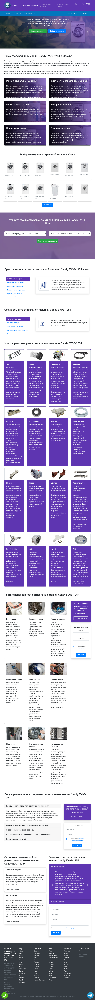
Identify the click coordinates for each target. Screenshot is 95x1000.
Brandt (21, 978)
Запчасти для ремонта (63, 5)
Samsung (67, 951)
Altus (21, 955)
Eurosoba (37, 955)
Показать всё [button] (47, 205)
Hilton (36, 973)
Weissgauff (67, 973)
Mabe (51, 969)
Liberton (51, 964)
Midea (51, 971)
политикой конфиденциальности (70, 928)
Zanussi (66, 978)
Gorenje (36, 966)
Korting (51, 953)
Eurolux (36, 951)
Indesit (51, 949)
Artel (20, 962)
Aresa (21, 960)
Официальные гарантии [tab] (15, 282)
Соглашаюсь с (82, 648)
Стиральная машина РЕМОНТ (25, 5)
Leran (51, 962)
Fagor (36, 960)
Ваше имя (80, 630)
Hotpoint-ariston (39, 980)
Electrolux (37, 953)
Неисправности (29, 13)
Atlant (21, 951)
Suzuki (66, 964)
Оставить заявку (38, 31)
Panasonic (52, 978)
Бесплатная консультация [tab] (16, 290)
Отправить (81, 655)
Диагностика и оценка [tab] (15, 326)
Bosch (21, 975)
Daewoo (22, 982)
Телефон (81, 638)
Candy (21, 980)
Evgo (35, 958)
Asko (21, 964)
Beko (21, 966)
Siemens (66, 958)
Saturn (66, 953)
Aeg (20, 949)
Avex (20, 953)
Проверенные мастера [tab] (15, 286)
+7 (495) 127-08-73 (83, 5)
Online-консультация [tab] (14, 319)
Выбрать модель (57, 31)
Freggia (36, 962)
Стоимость (16, 13)
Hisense (36, 975)
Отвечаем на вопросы (45, 5)
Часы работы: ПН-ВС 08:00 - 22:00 (78, 13)
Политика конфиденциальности (66, 996)
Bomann (22, 973)
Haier (36, 969)
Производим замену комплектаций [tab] (14, 295)
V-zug (65, 966)
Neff (50, 975)
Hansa (36, 971)
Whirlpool (67, 975)
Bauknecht (22, 969)
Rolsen (51, 980)
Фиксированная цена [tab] (14, 279)
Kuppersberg (53, 955)
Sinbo (65, 960)
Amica (21, 958)
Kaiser (51, 951)
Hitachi (36, 978)
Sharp (66, 955)
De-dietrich (37, 949)
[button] (52, 885)
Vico (65, 971)
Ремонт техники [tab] (12, 334)
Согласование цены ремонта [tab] (17, 330)
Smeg (66, 962)
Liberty (51, 966)
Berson (21, 971)
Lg (50, 960)
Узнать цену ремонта (47, 241)
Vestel (66, 969)
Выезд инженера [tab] (13, 323)
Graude (36, 964)
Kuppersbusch (53, 958)
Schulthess (67, 949)
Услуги (7, 13)
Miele (51, 973)
